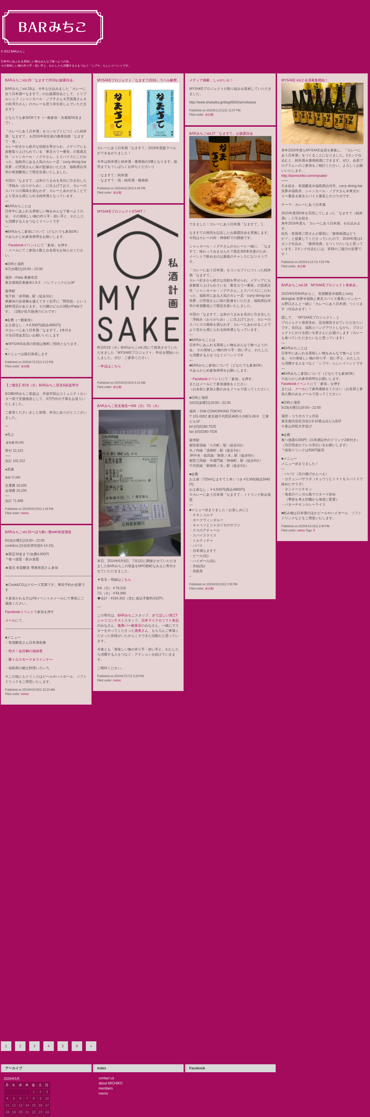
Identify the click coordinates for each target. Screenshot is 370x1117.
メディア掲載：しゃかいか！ (211, 80)
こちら (126, 580)
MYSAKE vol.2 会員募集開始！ (304, 80)
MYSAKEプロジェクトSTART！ (121, 211)
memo (301, 530)
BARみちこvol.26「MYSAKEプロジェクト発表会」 (320, 285)
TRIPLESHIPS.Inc (91, 1112)
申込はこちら (111, 366)
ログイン (36, 1107)
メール (300, 389)
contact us (106, 1038)
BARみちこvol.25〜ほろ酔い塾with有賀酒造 (38, 532)
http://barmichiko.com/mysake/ (304, 176)
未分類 (25, 366)
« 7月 (14, 1086)
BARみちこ (126, 615)
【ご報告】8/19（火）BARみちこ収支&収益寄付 (42, 385)
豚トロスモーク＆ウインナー (30, 660)
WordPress (26, 1112)
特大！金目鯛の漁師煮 (25, 651)
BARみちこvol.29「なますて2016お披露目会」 (40, 80)
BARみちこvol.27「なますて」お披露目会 (221, 133)
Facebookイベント (22, 245)
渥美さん (141, 631)
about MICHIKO (111, 1043)
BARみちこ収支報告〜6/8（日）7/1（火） (129, 406)
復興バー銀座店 (129, 626)
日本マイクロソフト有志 (160, 620)
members (106, 1048)
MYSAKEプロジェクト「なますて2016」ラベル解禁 (137, 80)
